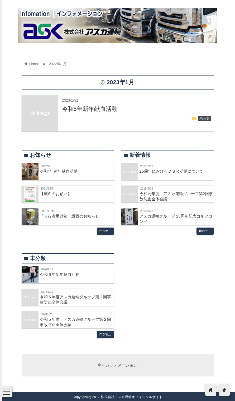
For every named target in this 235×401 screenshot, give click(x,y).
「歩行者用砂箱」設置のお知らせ (69, 216)
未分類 (204, 118)
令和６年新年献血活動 (59, 274)
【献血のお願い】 (55, 193)
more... (105, 231)
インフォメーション (119, 365)
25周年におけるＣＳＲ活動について (171, 171)
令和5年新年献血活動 (89, 109)
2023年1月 (58, 64)
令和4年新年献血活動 (59, 171)
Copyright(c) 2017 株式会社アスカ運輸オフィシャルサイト (117, 397)
